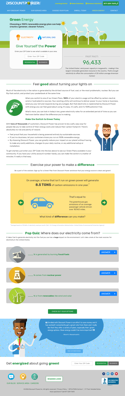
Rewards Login (54, 379)
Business (43, 62)
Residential (30, 62)
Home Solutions (77, 3)
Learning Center (61, 3)
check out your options (62, 311)
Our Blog (11, 383)
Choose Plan (60, 11)
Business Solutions (94, 3)
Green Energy (98, 11)
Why (16, 11)
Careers (34, 383)
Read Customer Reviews (74, 351)
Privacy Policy (62, 389)
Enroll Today (80, 11)
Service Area (39, 11)
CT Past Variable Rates (93, 389)
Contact (114, 11)
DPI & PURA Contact (76, 389)
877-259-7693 (111, 4)
